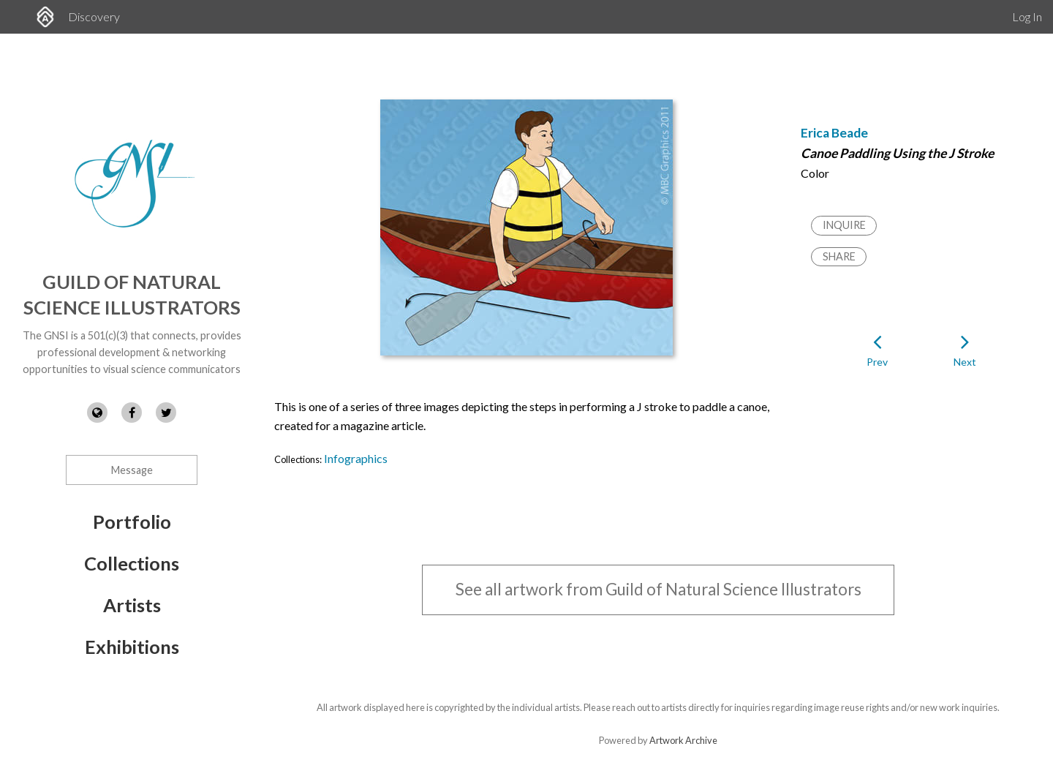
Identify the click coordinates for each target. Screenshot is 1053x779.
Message (132, 470)
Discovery (94, 16)
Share (839, 256)
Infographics (356, 458)
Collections (131, 563)
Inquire (844, 225)
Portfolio (132, 521)
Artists (132, 605)
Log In (1027, 16)
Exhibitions (132, 647)
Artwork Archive (683, 740)
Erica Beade (834, 132)
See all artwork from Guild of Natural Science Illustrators (658, 589)
